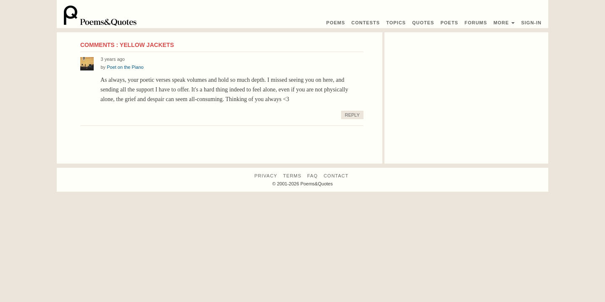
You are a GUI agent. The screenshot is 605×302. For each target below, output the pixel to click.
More (504, 22)
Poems (335, 22)
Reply (352, 114)
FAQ (312, 175)
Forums (476, 22)
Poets (449, 22)
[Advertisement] (466, 91)
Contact (336, 175)
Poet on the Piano (125, 67)
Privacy (265, 175)
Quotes (423, 22)
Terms (292, 175)
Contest (365, 22)
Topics (396, 22)
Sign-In (531, 22)
